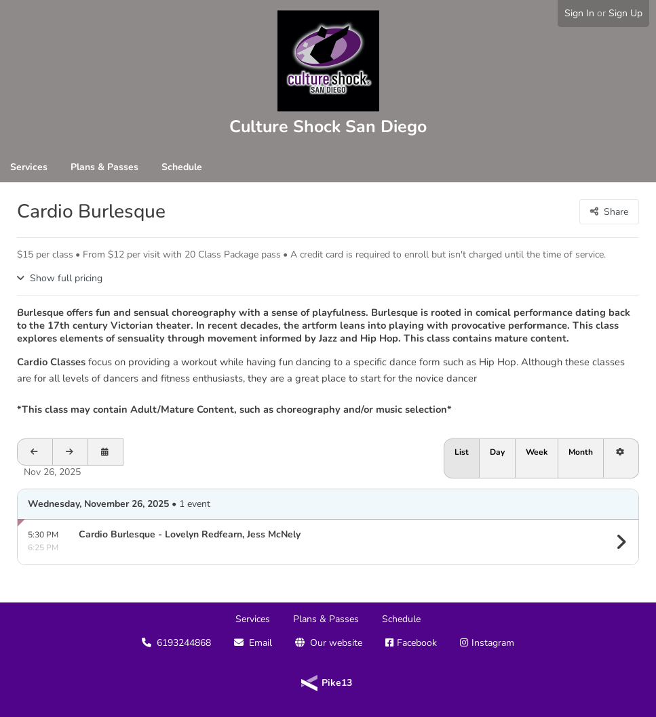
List (462, 452)
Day (497, 452)
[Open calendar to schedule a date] (105, 452)
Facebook (417, 643)
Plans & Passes (104, 167)
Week (536, 452)
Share (616, 211)
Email (260, 642)
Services (28, 167)
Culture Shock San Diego (328, 126)
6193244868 (184, 642)
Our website (336, 642)
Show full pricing (66, 278)
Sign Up (625, 13)
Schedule (181, 167)
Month (580, 452)
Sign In (579, 13)
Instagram (492, 643)
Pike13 (337, 682)
